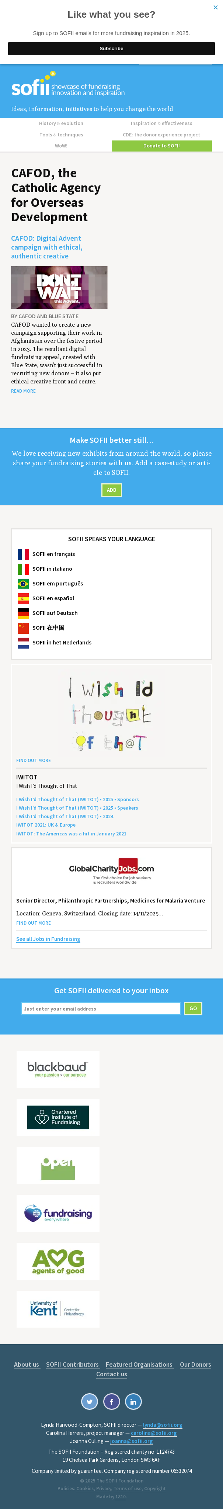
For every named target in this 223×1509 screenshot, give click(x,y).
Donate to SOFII (161, 145)
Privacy (103, 1488)
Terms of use (128, 1488)
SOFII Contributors (73, 1364)
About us (27, 1364)
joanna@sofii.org (131, 1440)
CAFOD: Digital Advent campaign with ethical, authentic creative (47, 246)
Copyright (155, 1488)
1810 (120, 1496)
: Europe (46, 824)
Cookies (85, 1488)
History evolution (61, 123)
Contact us (111, 1373)
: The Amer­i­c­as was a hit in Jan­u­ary (71, 833)
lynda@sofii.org (162, 1424)
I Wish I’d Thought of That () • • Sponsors (77, 799)
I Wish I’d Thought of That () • (64, 816)
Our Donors (194, 1364)
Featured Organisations (139, 1364)
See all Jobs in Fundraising (48, 938)
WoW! (61, 145)
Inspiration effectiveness (161, 123)
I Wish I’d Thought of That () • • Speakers (77, 807)
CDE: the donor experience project (162, 134)
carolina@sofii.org (154, 1432)
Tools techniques (61, 134)
